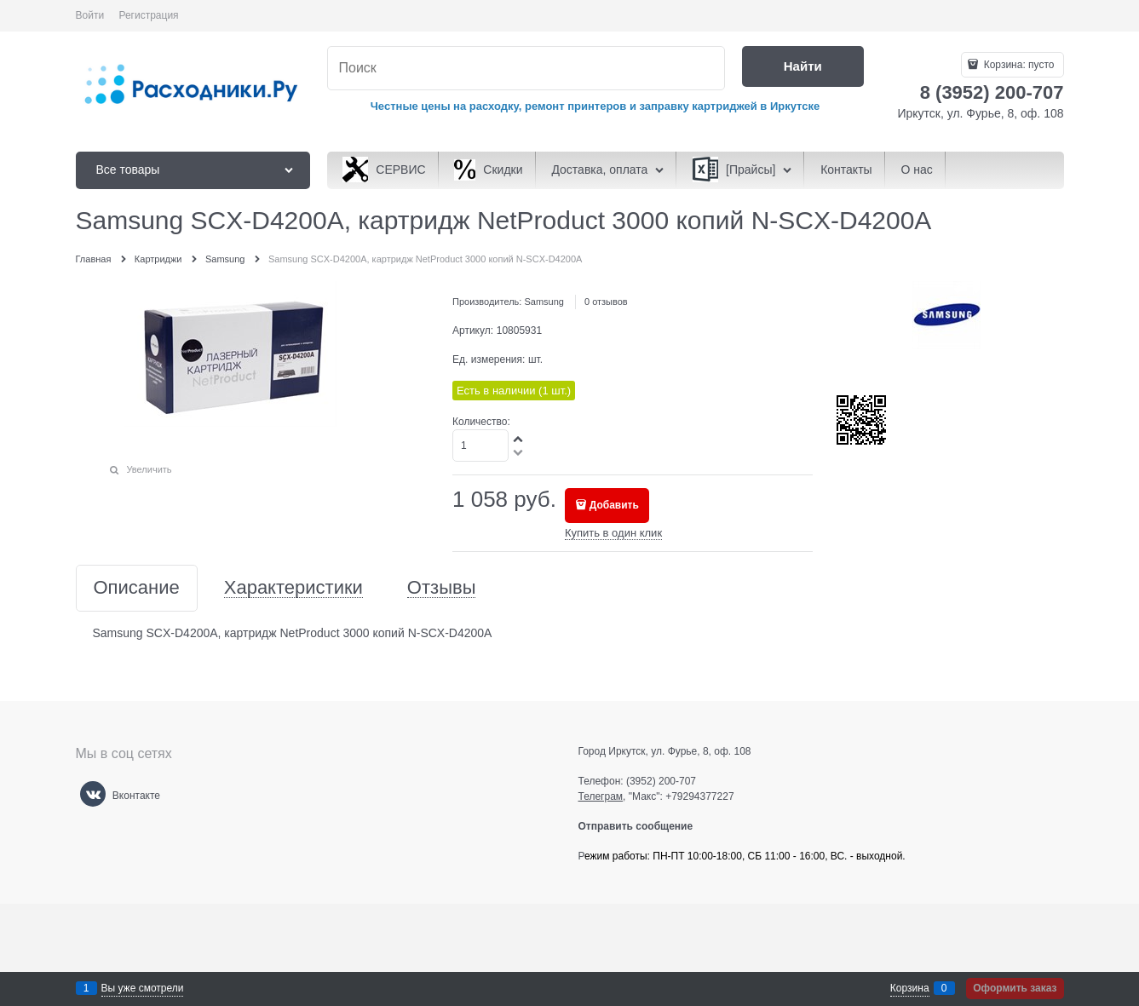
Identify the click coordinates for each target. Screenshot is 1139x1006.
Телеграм (601, 796)
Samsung (543, 301)
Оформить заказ (1014, 988)
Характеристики (293, 588)
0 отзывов (606, 301)
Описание (137, 588)
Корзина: (1017, 65)
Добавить (614, 505)
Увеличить (149, 469)
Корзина (909, 988)
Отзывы (441, 588)
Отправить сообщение (642, 826)
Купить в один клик (613, 532)
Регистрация (148, 15)
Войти (90, 15)
